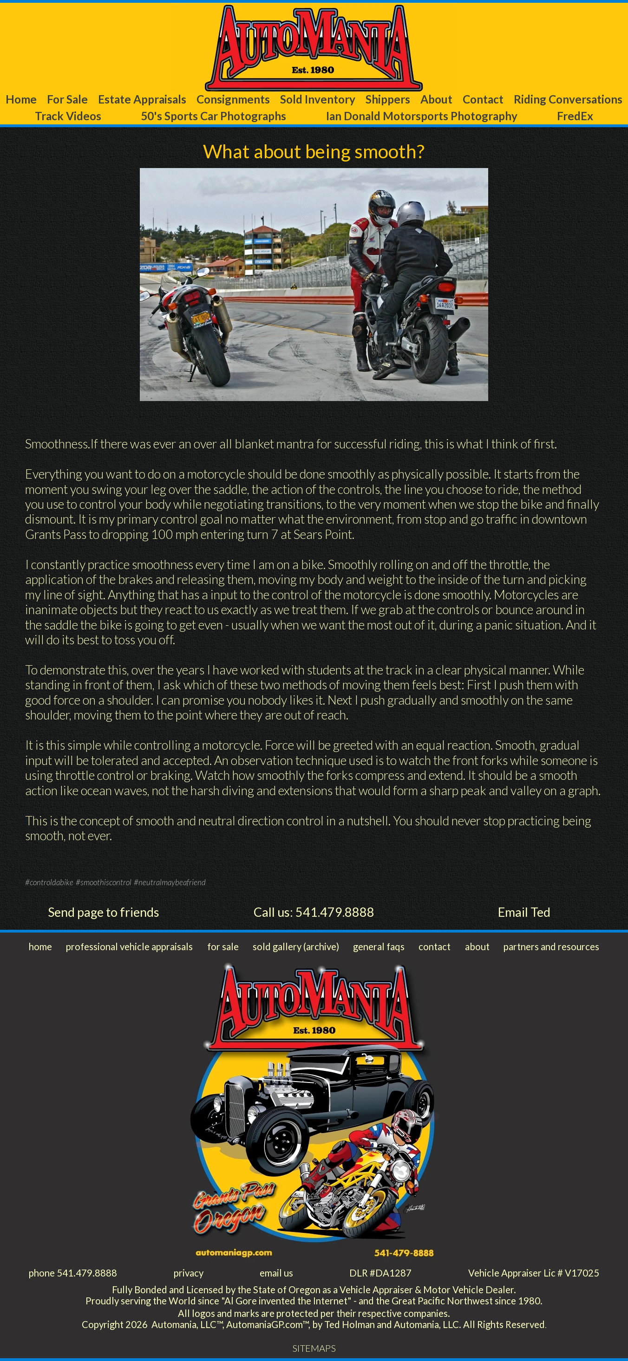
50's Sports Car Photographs (213, 116)
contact (435, 946)
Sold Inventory (317, 99)
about (477, 946)
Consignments (233, 99)
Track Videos (68, 116)
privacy (188, 1272)
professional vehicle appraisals (129, 946)
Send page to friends (103, 912)
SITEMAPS (314, 1348)
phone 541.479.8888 (73, 1272)
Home (21, 99)
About (436, 99)
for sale (223, 946)
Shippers (388, 99)
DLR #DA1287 (380, 1272)
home (40, 946)
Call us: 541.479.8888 (314, 912)
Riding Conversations (568, 99)
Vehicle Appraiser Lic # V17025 (533, 1272)
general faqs (379, 946)
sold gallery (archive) (296, 946)
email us (276, 1272)
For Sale (67, 99)
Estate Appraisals (142, 99)
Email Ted (524, 912)
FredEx (575, 116)
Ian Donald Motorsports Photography (421, 116)
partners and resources (551, 946)
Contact (483, 99)
